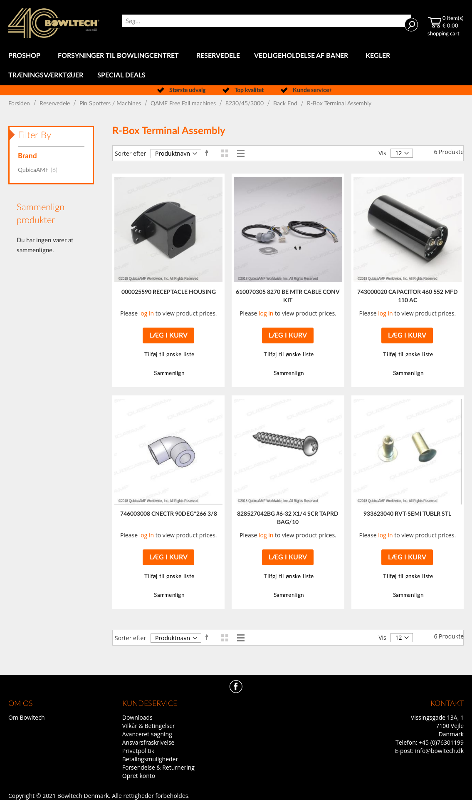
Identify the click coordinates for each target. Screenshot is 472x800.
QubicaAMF (40, 170)
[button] (168, 355)
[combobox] (267, 21)
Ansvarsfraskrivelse (148, 742)
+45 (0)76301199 (441, 742)
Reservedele (56, 104)
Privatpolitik (138, 751)
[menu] (236, 65)
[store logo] (53, 23)
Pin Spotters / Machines (111, 104)
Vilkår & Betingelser (148, 726)
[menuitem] (26, 56)
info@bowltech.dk (439, 751)
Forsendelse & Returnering (158, 767)
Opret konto (138, 776)
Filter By (34, 135)
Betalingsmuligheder (150, 759)
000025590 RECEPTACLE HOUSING (168, 292)
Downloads (137, 717)
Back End (286, 104)
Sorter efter (130, 153)
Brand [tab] (27, 155)
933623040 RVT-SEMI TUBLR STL (407, 514)
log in (146, 313)
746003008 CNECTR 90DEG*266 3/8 (168, 514)
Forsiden (20, 104)
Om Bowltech (26, 717)
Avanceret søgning (147, 734)
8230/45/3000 (245, 104)
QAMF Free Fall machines (184, 104)
